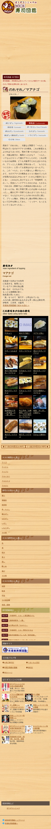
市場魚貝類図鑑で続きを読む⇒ (16, 305)
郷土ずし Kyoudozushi (14, 131)
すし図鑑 (36, 694)
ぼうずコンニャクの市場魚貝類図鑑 (15, 650)
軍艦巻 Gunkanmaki (37, 123)
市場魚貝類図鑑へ (10, 823)
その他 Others (14, 139)
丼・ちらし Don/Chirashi (37, 127)
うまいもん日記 (32, 662)
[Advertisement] (25, 44)
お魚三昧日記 (8, 662)
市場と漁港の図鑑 (9, 668)
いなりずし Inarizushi (37, 135)
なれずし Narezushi (37, 131)
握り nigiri (14, 123)
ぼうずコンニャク (13, 808)
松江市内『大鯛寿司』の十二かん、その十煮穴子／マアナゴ (25, 409)
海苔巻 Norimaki (14, 127)
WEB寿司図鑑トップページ (13, 820)
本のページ (7, 673)
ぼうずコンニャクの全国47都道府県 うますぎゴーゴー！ (17, 728)
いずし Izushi (14, 135)
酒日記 (29, 668)
